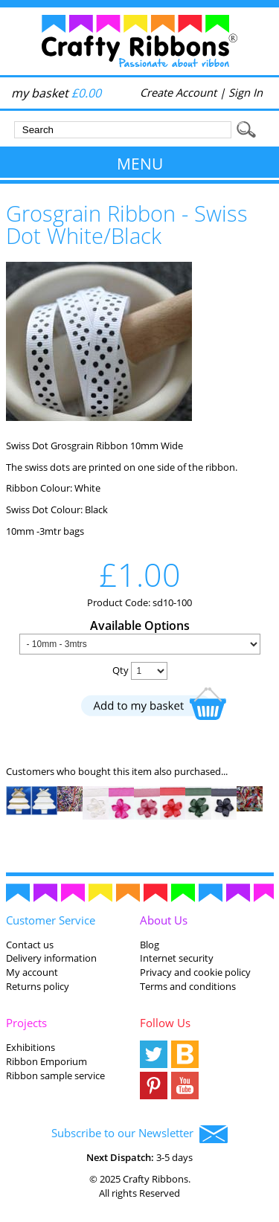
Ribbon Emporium (46, 1061)
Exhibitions (30, 1047)
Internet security (177, 958)
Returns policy (37, 986)
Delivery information (51, 958)
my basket (56, 93)
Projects (26, 1022)
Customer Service (50, 920)
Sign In (245, 92)
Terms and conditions (188, 986)
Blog (149, 944)
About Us (163, 920)
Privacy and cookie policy (195, 972)
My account (32, 972)
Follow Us (165, 1022)
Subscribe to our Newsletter (139, 1134)
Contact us (30, 944)
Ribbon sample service (55, 1075)
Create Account (178, 92)
